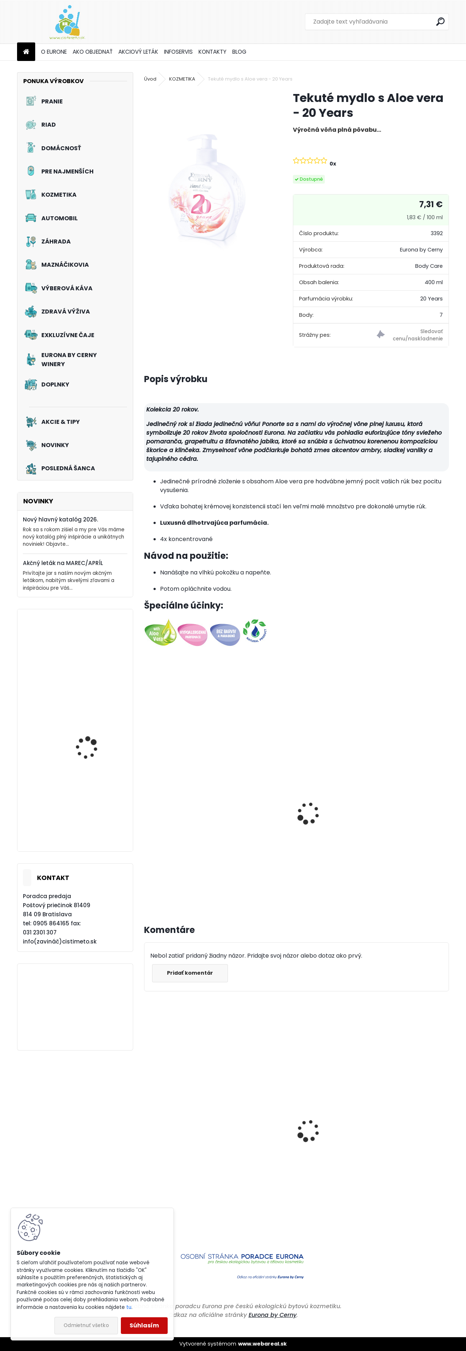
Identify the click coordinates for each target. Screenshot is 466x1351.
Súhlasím (144, 1325)
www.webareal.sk (262, 1343)
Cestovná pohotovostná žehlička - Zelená (288, 1163)
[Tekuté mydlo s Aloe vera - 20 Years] (207, 173)
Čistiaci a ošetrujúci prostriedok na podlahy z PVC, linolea (191, 1182)
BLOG (239, 52)
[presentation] (147, 805)
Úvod (150, 78)
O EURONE (54, 52)
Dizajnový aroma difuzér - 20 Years (397, 847)
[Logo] (67, 22)
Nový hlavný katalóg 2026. (60, 519)
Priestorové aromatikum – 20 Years (190, 847)
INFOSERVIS (178, 52)
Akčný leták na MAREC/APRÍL (63, 563)
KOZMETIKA (182, 78)
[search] (440, 21)
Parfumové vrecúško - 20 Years (288, 847)
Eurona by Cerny (273, 1315)
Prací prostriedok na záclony (91, 668)
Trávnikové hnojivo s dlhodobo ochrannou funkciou (399, 1182)
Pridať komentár (190, 973)
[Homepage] (26, 52)
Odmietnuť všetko (86, 1325)
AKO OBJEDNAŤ (93, 52)
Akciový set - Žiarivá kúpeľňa (91, 817)
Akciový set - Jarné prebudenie (89, 741)
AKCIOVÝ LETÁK (138, 52)
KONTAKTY (212, 52)
